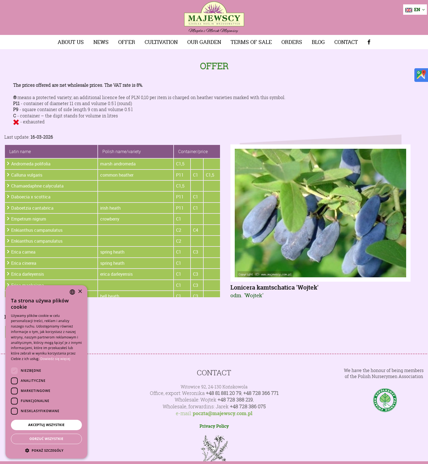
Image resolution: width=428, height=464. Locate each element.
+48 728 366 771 (260, 393)
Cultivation (161, 42)
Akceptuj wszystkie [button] (46, 425)
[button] (46, 450)
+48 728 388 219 (235, 400)
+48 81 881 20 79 (223, 393)
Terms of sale (251, 42)
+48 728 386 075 (248, 406)
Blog (318, 42)
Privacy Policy (214, 426)
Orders (291, 42)
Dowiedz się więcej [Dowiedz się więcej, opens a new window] (55, 358)
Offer (126, 42)
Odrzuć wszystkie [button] (46, 438)
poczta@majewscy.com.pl (222, 413)
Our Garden (204, 42)
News (101, 42)
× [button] (80, 292)
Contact (346, 42)
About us (71, 42)
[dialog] (46, 372)
